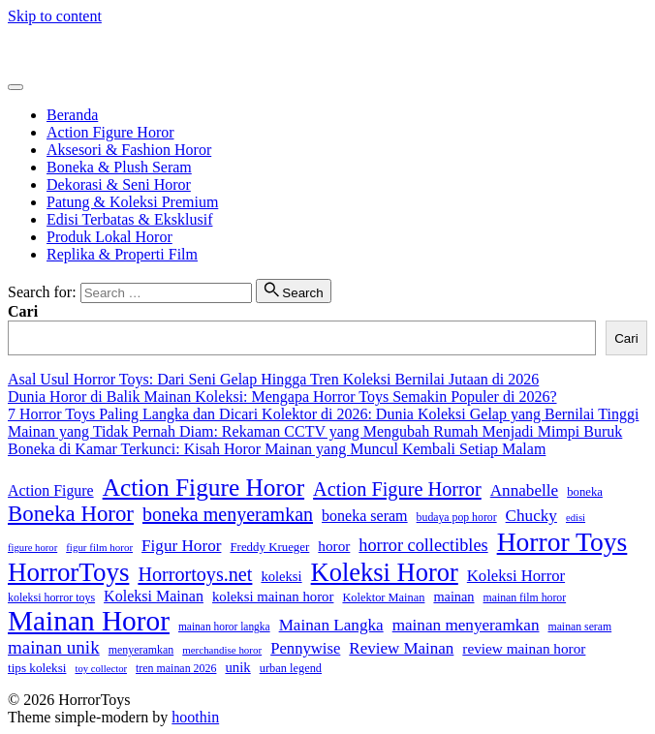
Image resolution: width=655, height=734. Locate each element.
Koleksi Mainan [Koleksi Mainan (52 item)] (153, 596)
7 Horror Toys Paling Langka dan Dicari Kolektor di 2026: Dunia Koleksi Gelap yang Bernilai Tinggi (323, 414)
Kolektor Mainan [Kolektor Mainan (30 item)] (383, 597)
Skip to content (55, 16)
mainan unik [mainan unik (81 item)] (54, 647)
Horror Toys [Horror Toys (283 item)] (562, 542)
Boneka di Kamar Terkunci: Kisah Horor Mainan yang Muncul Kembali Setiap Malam (277, 449)
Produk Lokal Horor (109, 237)
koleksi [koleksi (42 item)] (281, 576)
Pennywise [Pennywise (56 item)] (305, 648)
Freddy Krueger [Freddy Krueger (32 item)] (269, 547)
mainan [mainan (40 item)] (453, 596)
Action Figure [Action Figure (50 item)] (51, 490)
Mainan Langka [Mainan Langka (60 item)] (331, 625)
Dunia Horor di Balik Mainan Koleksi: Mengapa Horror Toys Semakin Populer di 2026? (282, 396)
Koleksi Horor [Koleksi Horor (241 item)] (384, 572)
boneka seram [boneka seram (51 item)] (365, 515)
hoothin (195, 717)
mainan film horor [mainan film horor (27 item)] (525, 598)
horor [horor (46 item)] (334, 545)
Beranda (72, 115)
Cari (23, 311)
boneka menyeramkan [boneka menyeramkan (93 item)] (227, 514)
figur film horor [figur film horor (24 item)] (99, 547)
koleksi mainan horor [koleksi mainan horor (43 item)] (272, 596)
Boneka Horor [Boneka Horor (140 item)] (71, 514)
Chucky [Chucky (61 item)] (531, 515)
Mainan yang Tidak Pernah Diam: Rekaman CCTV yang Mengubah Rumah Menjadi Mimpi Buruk (315, 431)
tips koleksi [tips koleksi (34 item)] (37, 667)
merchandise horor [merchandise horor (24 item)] (222, 650)
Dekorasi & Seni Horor (119, 184)
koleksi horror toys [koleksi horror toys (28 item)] (51, 597)
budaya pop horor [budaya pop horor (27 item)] (457, 517)
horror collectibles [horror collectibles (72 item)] (423, 545)
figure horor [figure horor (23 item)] (32, 547)
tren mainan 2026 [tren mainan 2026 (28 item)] (176, 668)
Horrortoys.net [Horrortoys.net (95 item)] (195, 574)
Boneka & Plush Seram (119, 167)
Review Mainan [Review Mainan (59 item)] (401, 648)
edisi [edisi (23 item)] (575, 517)
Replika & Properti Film (122, 254)
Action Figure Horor (110, 132)
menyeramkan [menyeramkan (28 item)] (141, 650)
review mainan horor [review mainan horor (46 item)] (523, 648)
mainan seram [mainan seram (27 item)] (580, 627)
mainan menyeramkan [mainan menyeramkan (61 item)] (466, 625)
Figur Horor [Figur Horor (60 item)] (181, 545)
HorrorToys (43, 49)
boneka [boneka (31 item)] (585, 492)
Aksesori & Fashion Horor (129, 149)
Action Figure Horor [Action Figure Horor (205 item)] (203, 487)
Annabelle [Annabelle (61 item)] (524, 490)
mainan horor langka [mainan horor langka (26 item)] (224, 626)
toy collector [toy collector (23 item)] (101, 668)
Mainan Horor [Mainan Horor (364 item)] (89, 620)
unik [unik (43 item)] (237, 667)
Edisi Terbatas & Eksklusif (129, 219)
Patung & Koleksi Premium (132, 202)
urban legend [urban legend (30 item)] (291, 668)
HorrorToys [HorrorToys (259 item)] (68, 572)
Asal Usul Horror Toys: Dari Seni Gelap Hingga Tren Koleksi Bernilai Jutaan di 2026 (273, 379)
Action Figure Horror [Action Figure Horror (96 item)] (397, 489)
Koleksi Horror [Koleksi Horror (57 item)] (516, 575)
